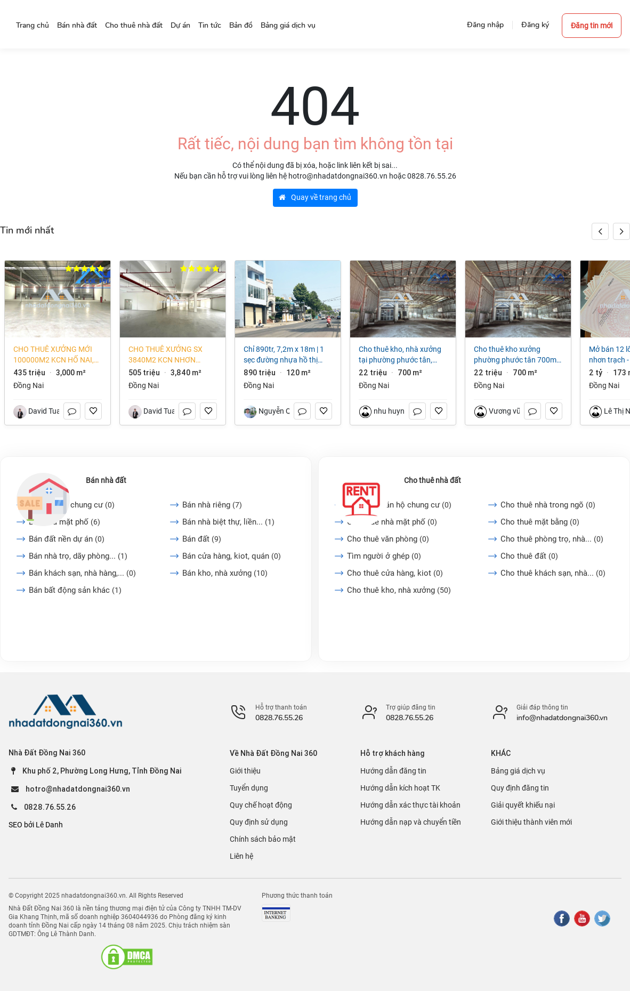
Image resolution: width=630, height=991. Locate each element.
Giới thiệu (245, 771)
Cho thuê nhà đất (432, 480)
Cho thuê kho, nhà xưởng (399, 590)
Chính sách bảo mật (263, 839)
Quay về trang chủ (315, 197)
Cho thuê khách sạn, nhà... (552, 573)
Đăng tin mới (591, 25)
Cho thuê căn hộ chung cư (399, 505)
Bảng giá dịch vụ (518, 771)
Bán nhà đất (106, 480)
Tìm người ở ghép (384, 556)
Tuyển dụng (249, 788)
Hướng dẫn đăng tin (393, 771)
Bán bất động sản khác (75, 590)
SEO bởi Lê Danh (36, 824)
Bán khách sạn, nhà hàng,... (82, 573)
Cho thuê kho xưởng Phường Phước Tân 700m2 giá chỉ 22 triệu (517, 355)
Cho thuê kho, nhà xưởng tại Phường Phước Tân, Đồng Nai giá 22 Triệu (400, 355)
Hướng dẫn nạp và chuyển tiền (410, 822)
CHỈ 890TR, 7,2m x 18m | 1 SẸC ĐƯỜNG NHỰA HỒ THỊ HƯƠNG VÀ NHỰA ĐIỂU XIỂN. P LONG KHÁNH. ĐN (285, 355)
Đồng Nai (28, 385)
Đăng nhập (485, 25)
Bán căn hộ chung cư (72, 505)
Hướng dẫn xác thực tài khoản (410, 805)
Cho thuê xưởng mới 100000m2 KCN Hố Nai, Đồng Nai (53, 355)
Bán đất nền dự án (66, 539)
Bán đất (201, 539)
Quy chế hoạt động (261, 805)
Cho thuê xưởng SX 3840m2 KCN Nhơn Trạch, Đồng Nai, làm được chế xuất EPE (168, 355)
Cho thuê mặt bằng (539, 522)
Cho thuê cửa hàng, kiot (395, 573)
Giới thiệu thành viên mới (531, 822)
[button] (621, 231)
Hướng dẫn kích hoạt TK (400, 788)
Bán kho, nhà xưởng (225, 573)
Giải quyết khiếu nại (523, 805)
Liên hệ (241, 856)
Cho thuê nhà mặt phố (392, 522)
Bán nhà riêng (212, 505)
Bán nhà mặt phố (64, 522)
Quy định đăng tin (520, 788)
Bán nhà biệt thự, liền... (228, 522)
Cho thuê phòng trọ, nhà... (551, 539)
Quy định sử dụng (259, 822)
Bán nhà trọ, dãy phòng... (78, 556)
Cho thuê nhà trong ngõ (547, 505)
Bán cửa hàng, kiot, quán (231, 556)
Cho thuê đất (529, 556)
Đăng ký (535, 25)
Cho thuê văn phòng (388, 539)
